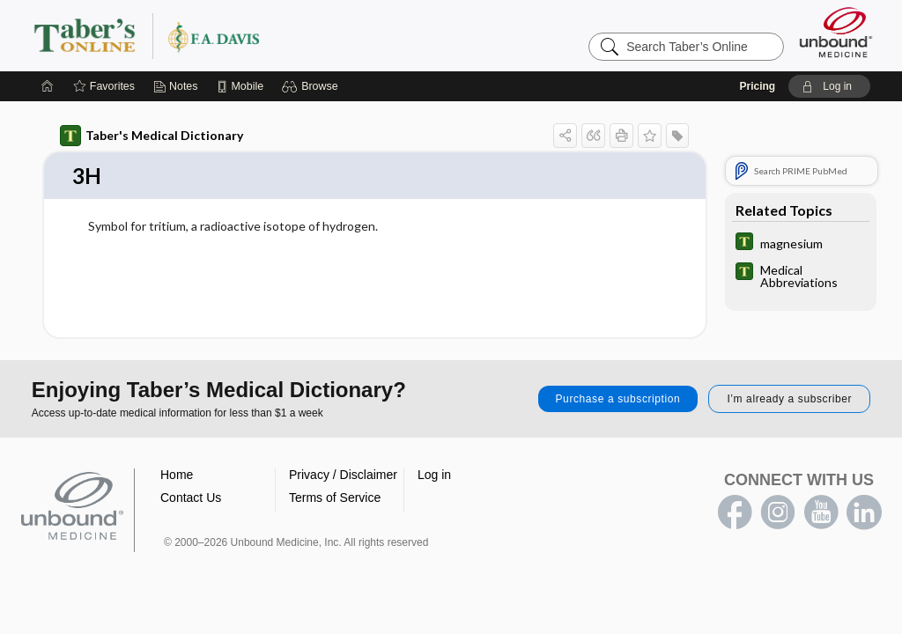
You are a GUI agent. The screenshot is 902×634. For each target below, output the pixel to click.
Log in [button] (434, 475)
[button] (312, 86)
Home (176, 475)
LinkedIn (864, 513)
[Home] (47, 86)
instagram (777, 513)
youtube (821, 513)
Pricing (757, 86)
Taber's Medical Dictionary (151, 135)
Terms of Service (335, 498)
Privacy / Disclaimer (343, 475)
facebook (734, 513)
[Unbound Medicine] (836, 32)
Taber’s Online (252, 35)
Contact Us (190, 498)
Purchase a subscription (618, 400)
